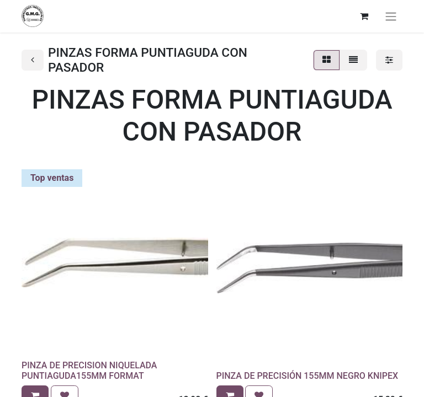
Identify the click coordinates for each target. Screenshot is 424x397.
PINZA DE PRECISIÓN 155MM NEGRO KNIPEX (307, 376)
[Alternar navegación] (390, 16)
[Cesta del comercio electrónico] (364, 16)
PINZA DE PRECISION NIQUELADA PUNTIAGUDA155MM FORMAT (89, 370)
